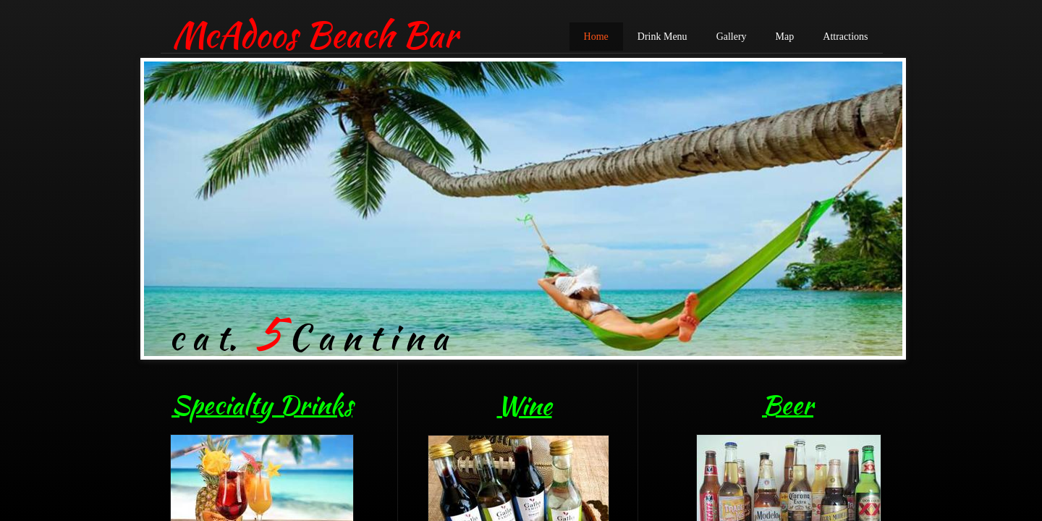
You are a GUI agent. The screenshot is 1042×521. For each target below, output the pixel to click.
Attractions (845, 36)
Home (596, 36)
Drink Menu (662, 36)
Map (785, 36)
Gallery (731, 36)
